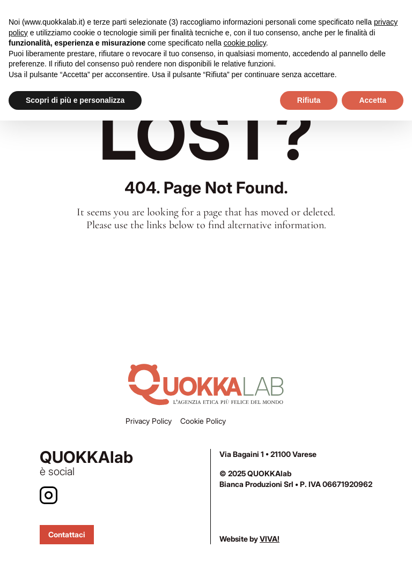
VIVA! (269, 538)
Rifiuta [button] (309, 100)
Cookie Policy (203, 420)
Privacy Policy (149, 420)
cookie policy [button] (245, 43)
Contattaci (66, 534)
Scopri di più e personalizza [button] (75, 100)
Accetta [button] (372, 100)
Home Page (206, 262)
